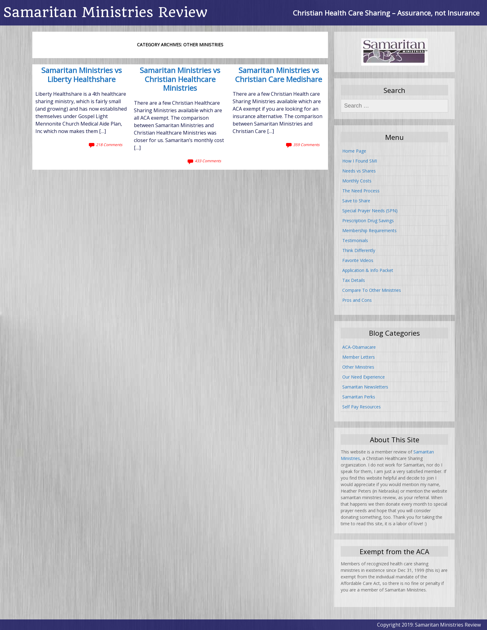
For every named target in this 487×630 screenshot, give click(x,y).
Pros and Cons (357, 300)
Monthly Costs (356, 181)
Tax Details (353, 280)
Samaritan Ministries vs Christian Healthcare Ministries (180, 79)
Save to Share (356, 201)
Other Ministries (358, 367)
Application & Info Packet (367, 270)
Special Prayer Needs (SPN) (370, 211)
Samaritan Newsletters (365, 387)
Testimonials (355, 240)
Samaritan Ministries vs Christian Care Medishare (278, 75)
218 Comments (109, 144)
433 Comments (208, 160)
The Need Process (361, 191)
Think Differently (358, 250)
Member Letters (358, 357)
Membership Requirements (369, 230)
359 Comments (306, 144)
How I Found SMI (359, 161)
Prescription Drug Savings (368, 220)
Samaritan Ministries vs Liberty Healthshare (81, 75)
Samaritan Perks (358, 397)
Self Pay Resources (361, 407)
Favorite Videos (357, 260)
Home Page (354, 151)
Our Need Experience (363, 377)
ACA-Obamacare (359, 347)
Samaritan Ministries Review (105, 12)
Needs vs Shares (359, 171)
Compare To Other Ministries (371, 290)
